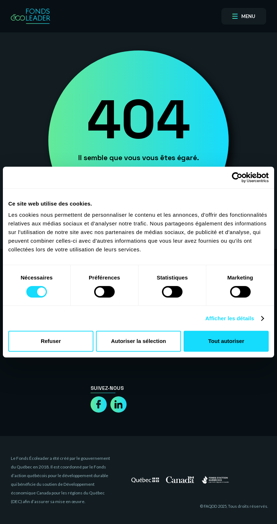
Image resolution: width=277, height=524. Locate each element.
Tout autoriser (226, 341)
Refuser (51, 341)
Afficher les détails (229, 318)
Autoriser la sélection (138, 341)
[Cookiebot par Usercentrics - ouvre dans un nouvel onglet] (237, 177)
